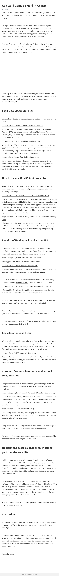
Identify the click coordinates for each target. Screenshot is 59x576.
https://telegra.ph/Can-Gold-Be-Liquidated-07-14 (20, 157)
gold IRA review (22, 282)
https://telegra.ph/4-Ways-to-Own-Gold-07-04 (19, 409)
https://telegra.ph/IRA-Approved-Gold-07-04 (19, 353)
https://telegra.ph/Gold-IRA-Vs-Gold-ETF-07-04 (20, 265)
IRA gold (49, 151)
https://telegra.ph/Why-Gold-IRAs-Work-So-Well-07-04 (22, 258)
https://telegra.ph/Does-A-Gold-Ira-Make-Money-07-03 (22, 125)
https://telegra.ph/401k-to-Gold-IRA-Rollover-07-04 (21, 141)
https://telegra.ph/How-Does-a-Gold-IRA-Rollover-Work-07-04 (25, 195)
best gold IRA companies (37, 186)
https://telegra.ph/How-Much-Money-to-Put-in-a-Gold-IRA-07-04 (26, 286)
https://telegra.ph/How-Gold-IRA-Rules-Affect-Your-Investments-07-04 (28, 393)
